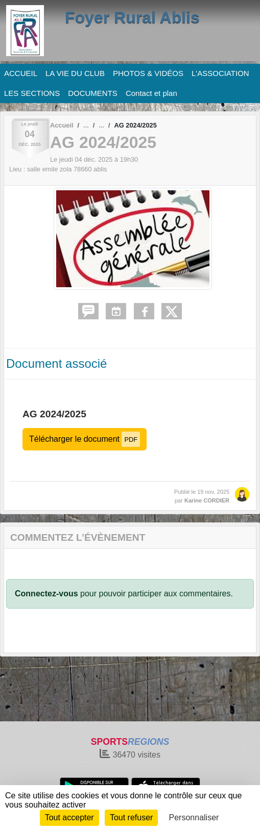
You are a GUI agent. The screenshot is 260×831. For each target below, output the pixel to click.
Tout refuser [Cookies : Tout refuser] (131, 817)
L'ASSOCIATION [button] (220, 73)
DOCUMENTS (92, 93)
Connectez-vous (46, 593)
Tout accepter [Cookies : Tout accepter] (69, 817)
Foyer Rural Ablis (132, 17)
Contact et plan (151, 93)
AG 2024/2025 (54, 414)
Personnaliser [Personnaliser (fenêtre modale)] (194, 817)
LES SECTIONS (32, 93)
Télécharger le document (84, 439)
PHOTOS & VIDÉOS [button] (148, 73)
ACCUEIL (20, 73)
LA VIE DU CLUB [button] (75, 73)
